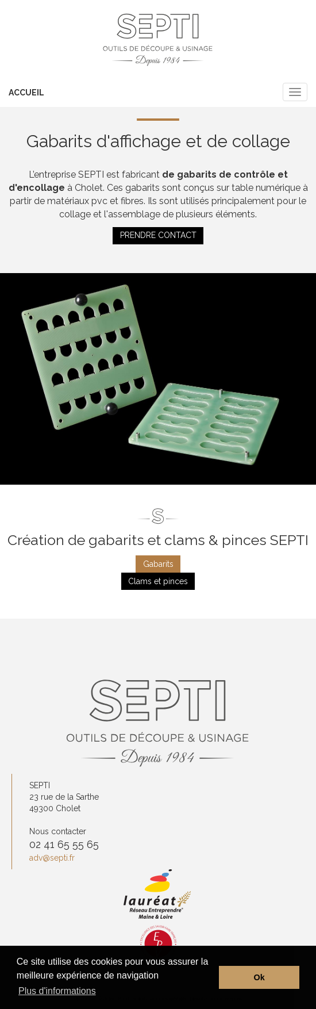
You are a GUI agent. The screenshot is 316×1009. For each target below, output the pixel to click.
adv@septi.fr (52, 857)
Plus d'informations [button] (57, 991)
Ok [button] (259, 977)
